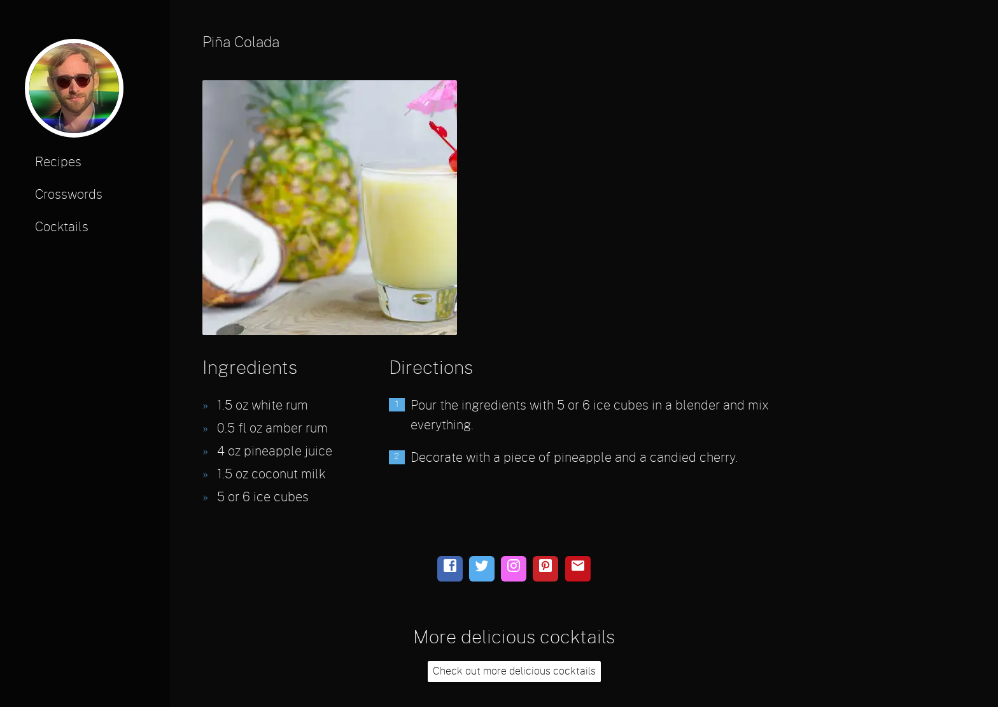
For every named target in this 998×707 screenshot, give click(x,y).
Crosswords (68, 195)
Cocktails (61, 227)
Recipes (58, 162)
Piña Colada (240, 43)
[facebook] (450, 569)
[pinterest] (545, 569)
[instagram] (513, 569)
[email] (578, 568)
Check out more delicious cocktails (514, 671)
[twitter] (482, 569)
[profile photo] (74, 92)
